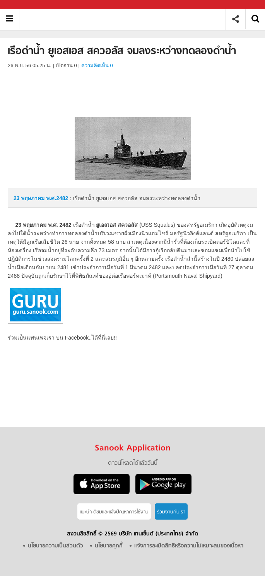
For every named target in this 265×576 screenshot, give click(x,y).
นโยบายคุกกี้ (109, 546)
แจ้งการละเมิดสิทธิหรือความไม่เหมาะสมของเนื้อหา (188, 546)
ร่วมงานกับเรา (171, 512)
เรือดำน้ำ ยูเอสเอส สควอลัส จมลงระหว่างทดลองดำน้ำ (125, 19)
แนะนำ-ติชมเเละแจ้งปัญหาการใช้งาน (114, 512)
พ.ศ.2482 (57, 198)
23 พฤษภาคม (30, 198)
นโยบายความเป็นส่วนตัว (55, 546)
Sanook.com (23, 5)
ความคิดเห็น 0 (97, 65)
